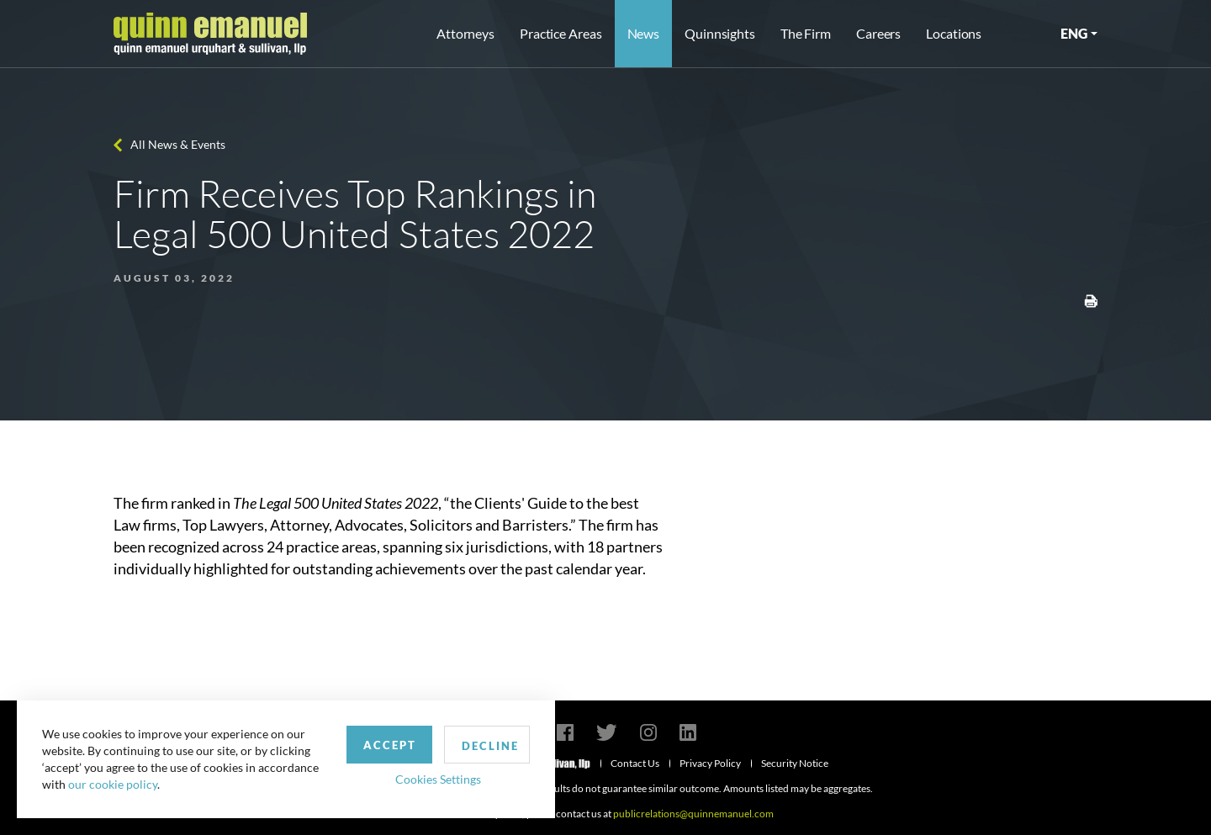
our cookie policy (112, 784)
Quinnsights (720, 33)
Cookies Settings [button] (438, 779)
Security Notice (794, 763)
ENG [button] (1073, 33)
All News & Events (177, 144)
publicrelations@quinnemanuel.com (693, 813)
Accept (389, 745)
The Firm (805, 33)
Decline (490, 746)
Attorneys (465, 33)
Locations (953, 33)
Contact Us (635, 763)
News (643, 33)
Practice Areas (560, 33)
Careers (878, 33)
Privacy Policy (710, 763)
